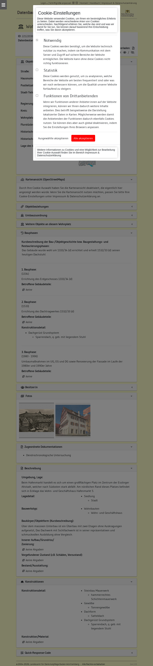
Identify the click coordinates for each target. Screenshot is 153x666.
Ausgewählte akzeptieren (53, 138)
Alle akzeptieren (83, 138)
